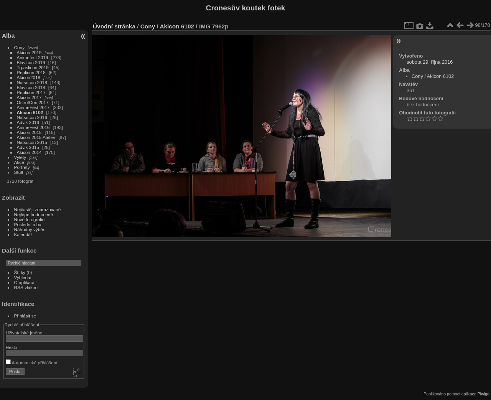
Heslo (11, 347)
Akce (19, 162)
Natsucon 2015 (32, 142)
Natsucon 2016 (32, 117)
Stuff (18, 172)
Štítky (19, 272)
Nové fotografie (29, 219)
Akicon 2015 (29, 132)
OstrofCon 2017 (33, 102)
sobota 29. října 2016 (430, 62)
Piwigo (483, 394)
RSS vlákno (26, 287)
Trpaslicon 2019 (33, 67)
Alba (8, 35)
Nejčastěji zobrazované (37, 209)
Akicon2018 (29, 77)
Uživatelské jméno (24, 332)
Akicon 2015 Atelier (36, 137)
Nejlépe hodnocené (33, 214)
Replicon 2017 (31, 92)
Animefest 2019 (32, 57)
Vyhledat (22, 277)
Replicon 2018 (31, 72)
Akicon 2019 (29, 52)
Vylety (20, 157)
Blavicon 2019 (31, 62)
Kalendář (23, 234)
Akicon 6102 (30, 112)
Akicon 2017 (29, 97)
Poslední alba (27, 224)
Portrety (22, 167)
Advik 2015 (28, 147)
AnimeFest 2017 (33, 107)
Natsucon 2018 (32, 82)
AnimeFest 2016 (33, 127)
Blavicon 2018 (31, 87)
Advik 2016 (28, 122)
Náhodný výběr (29, 229)
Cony (19, 47)
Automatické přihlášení (32, 362)
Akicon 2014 (29, 152)
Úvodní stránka (114, 26)
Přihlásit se (25, 315)
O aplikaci (24, 282)
